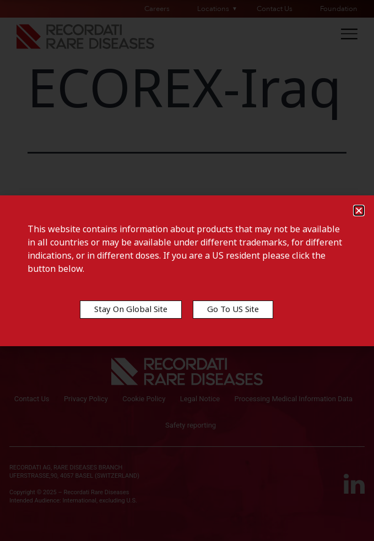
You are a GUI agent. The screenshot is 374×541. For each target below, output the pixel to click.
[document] (187, 270)
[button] (359, 210)
